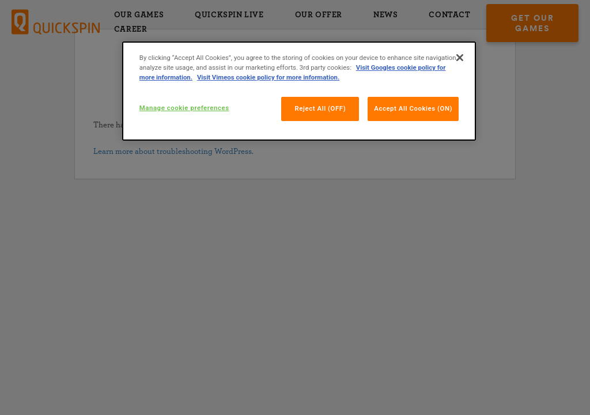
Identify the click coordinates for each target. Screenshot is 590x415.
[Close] (459, 57)
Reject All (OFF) (320, 108)
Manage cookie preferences (184, 108)
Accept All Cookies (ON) (413, 108)
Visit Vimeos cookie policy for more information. (268, 77)
